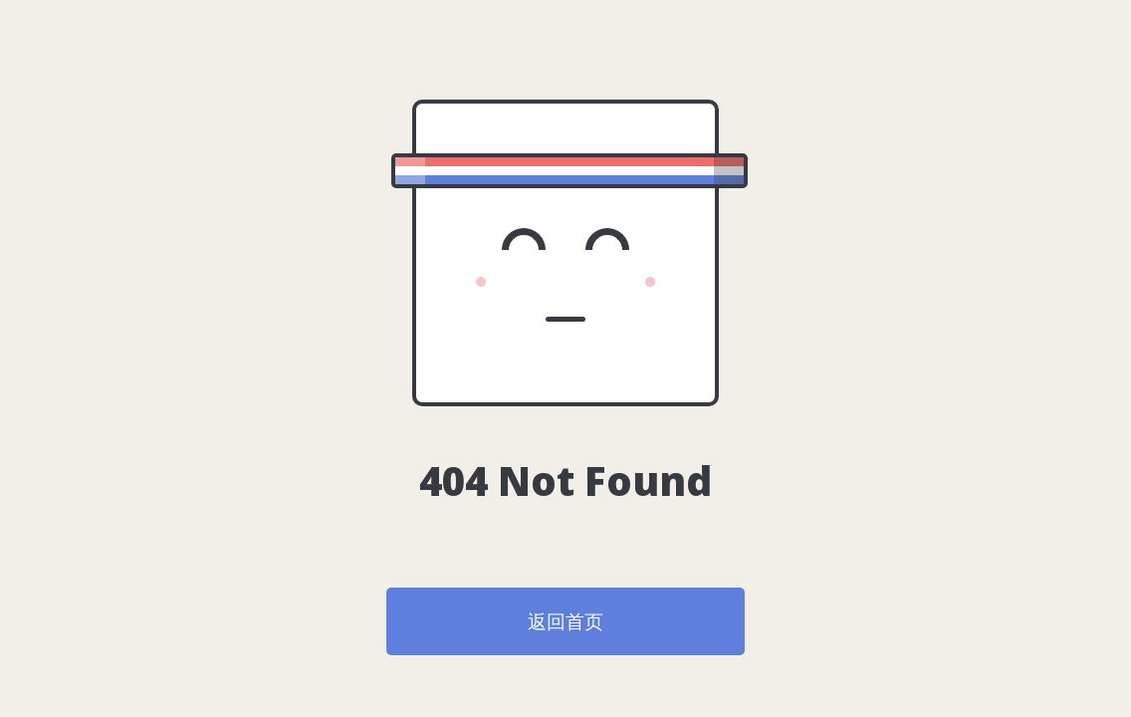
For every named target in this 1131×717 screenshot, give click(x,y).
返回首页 (565, 620)
